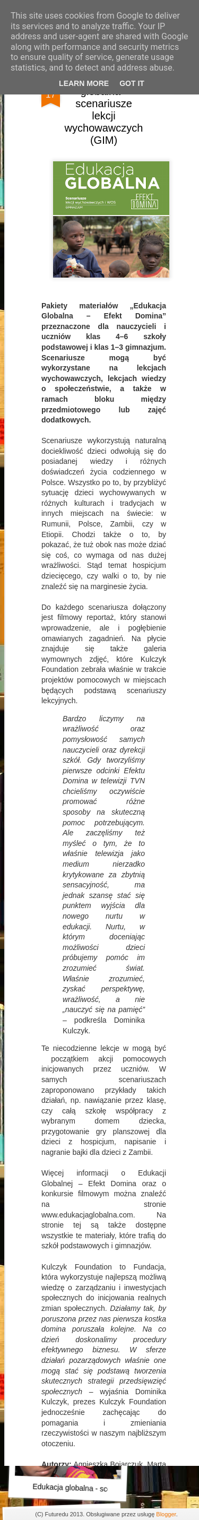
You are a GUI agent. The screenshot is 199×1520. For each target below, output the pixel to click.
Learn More (84, 83)
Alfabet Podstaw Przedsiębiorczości (91, 1195)
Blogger (166, 1514)
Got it (131, 83)
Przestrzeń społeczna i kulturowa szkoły (102, 1053)
